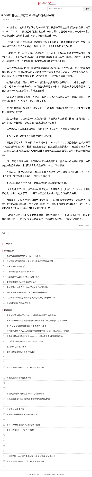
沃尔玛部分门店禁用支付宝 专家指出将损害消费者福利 (30, 261)
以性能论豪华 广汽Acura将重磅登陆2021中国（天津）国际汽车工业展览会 (38, 331)
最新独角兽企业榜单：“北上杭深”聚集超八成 (25, 367)
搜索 (87, 9)
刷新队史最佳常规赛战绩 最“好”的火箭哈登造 (25, 393)
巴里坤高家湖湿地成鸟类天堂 (19, 378)
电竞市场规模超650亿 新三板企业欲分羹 (24, 256)
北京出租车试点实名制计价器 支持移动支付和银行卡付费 (31, 298)
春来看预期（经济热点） (17, 266)
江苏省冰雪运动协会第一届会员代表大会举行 (26, 341)
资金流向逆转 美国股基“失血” (19, 303)
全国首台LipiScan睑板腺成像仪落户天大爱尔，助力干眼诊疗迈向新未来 (37, 320)
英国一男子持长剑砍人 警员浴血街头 (22, 414)
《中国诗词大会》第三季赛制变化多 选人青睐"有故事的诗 (31, 456)
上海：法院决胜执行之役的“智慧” (20, 352)
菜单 (89, 3)
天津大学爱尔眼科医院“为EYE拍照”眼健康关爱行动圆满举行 (32, 315)
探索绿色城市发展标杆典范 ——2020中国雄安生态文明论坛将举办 (35, 336)
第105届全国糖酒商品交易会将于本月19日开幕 (26, 326)
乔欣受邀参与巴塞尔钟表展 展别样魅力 (23, 277)
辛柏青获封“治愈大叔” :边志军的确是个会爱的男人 (28, 287)
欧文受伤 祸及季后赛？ (16, 347)
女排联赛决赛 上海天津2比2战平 (20, 271)
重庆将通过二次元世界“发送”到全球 (21, 282)
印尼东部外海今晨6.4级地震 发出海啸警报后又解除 (28, 399)
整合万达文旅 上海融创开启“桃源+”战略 (23, 425)
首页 (2, 3)
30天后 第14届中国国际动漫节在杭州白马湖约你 (27, 292)
